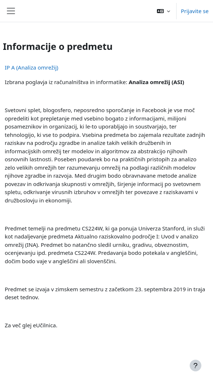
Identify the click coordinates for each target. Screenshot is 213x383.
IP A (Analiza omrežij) (31, 67)
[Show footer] (195, 365)
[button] (163, 11)
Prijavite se (195, 11)
